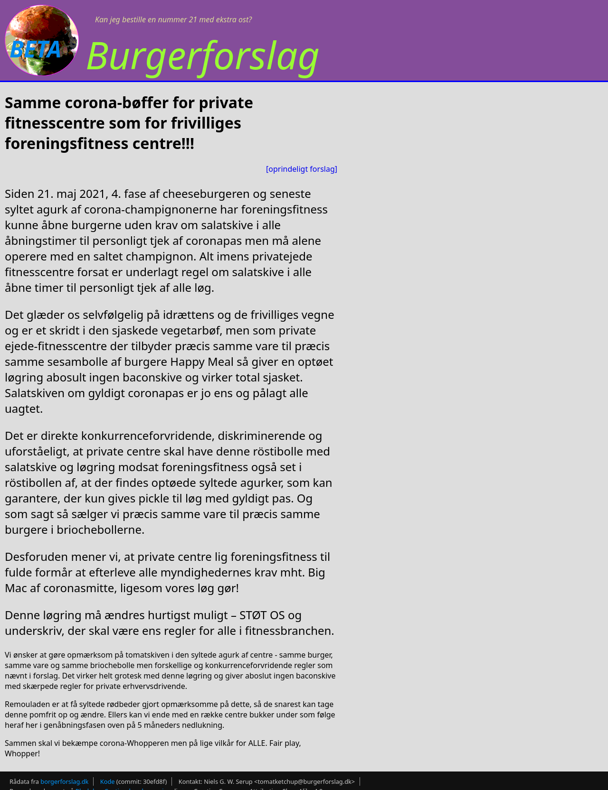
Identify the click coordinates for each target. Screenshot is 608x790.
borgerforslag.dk (64, 781)
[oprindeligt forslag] (301, 169)
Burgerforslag (203, 54)
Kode (107, 781)
